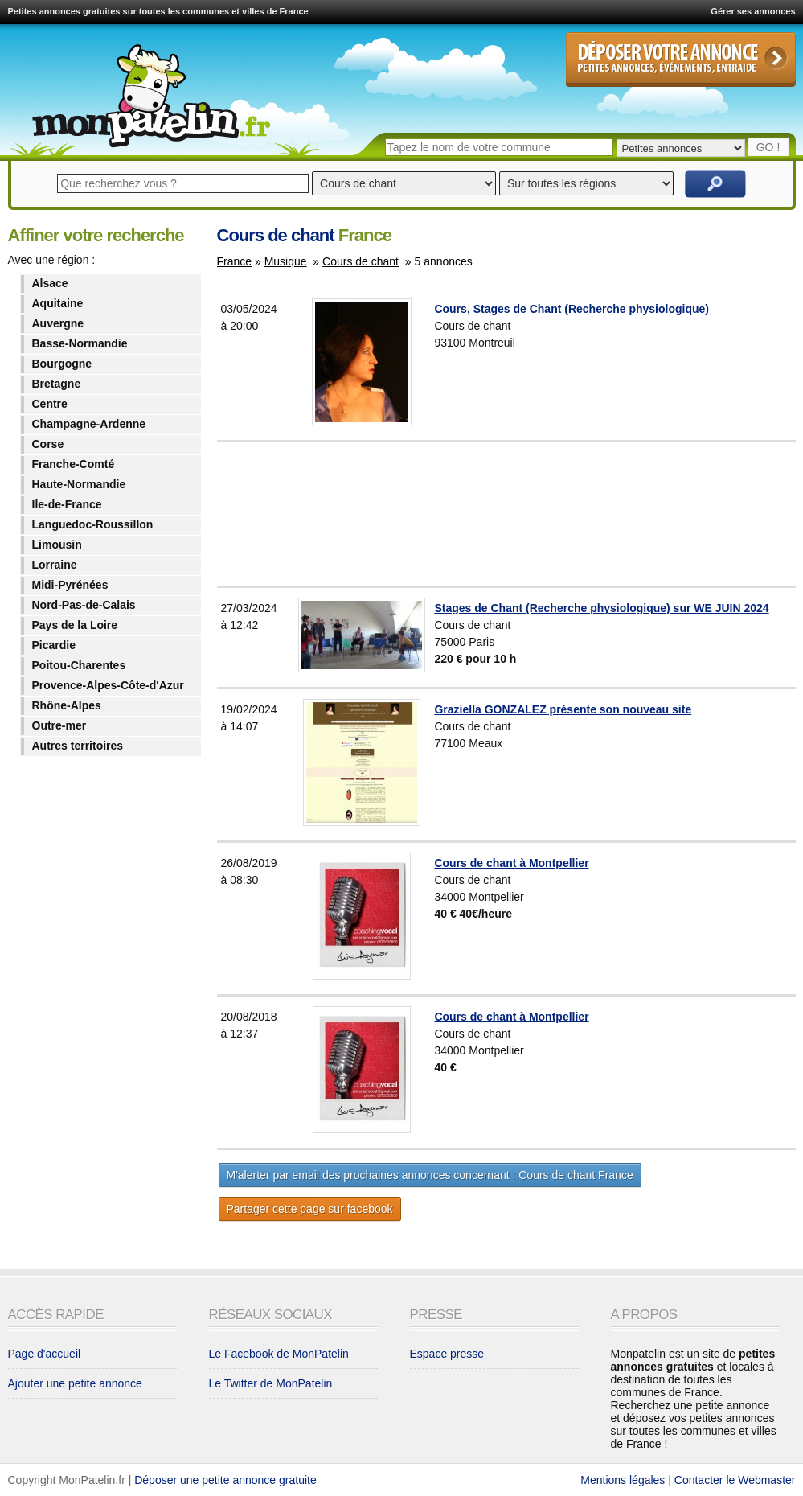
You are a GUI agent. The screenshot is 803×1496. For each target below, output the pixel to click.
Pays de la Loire (75, 625)
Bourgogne (62, 363)
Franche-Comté (73, 464)
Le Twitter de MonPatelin (271, 1383)
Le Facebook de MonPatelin (279, 1353)
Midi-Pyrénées (70, 584)
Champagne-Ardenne (89, 423)
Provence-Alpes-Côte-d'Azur (108, 685)
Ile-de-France (67, 504)
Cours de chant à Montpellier (511, 863)
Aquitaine (58, 303)
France (234, 261)
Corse (48, 444)
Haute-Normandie (79, 484)
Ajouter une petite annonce (75, 1383)
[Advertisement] (546, 514)
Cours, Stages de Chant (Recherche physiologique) (571, 308)
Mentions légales (622, 1479)
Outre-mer (59, 725)
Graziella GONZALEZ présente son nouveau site (562, 709)
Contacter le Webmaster (735, 1479)
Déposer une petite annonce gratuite (225, 1479)
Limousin (57, 544)
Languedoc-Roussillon (93, 524)
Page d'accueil (44, 1353)
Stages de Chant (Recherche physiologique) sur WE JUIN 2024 (601, 608)
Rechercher (715, 184)
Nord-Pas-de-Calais (84, 604)
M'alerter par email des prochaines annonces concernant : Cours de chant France (430, 1175)
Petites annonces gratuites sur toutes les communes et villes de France (158, 11)
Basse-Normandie (80, 343)
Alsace (50, 283)
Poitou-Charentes (79, 665)
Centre (50, 403)
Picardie (54, 645)
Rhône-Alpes (66, 705)
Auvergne (58, 323)
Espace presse (447, 1353)
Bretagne (56, 383)
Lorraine (54, 564)
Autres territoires (78, 745)
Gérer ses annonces (753, 11)
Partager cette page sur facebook (310, 1208)
